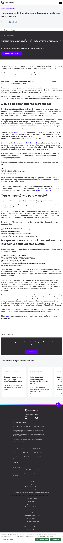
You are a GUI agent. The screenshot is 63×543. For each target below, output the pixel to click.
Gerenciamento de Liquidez (32, 515)
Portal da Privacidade (32, 498)
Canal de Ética (32, 501)
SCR (32, 512)
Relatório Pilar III (32, 529)
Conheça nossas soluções (11, 53)
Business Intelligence (43, 190)
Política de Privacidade (32, 487)
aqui (7, 316)
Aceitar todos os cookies (42, 539)
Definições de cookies (7, 539)
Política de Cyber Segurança (32, 484)
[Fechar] (60, 535)
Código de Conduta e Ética (32, 504)
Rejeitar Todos (55, 539)
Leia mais (7, 394)
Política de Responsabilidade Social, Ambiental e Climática (32, 492)
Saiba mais (31, 351)
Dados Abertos (32, 509)
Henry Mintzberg (19, 132)
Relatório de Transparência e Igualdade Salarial (32, 524)
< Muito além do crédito (8, 8)
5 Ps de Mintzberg (33, 143)
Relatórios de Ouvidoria (32, 507)
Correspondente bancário (32, 521)
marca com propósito (39, 149)
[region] (31, 537)
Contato (32, 481)
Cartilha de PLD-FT (32, 518)
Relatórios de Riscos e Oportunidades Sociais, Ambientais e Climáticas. (30, 495)
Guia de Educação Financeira (32, 527)
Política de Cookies (31, 489)
